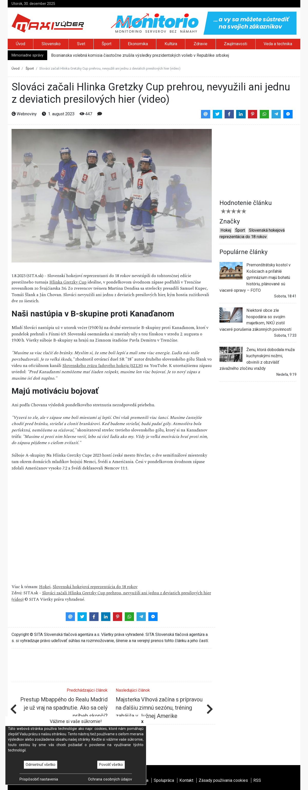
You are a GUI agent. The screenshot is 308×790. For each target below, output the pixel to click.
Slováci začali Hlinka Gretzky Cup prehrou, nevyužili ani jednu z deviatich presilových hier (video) (111, 596)
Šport (106, 43)
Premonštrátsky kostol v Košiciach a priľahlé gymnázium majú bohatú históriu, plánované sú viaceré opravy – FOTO (255, 277)
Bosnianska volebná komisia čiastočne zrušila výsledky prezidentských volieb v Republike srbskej (140, 55)
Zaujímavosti (235, 43)
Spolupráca (164, 780)
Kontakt (186, 780)
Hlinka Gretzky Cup (67, 282)
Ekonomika (138, 43)
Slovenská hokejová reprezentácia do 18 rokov (95, 587)
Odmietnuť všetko (40, 764)
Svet (81, 43)
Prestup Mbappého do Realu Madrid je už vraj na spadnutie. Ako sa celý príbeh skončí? (64, 707)
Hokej (45, 587)
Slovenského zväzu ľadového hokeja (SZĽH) (102, 366)
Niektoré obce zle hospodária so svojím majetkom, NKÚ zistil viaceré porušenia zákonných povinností (255, 319)
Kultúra (171, 43)
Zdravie (200, 43)
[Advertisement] (257, 161)
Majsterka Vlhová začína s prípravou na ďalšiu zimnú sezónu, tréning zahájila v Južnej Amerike (159, 707)
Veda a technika (278, 43)
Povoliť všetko (111, 764)
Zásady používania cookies (223, 780)
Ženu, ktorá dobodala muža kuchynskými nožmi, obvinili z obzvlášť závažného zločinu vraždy (257, 359)
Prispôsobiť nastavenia (39, 779)
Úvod (20, 43)
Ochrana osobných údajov (110, 779)
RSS (257, 780)
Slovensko (51, 43)
